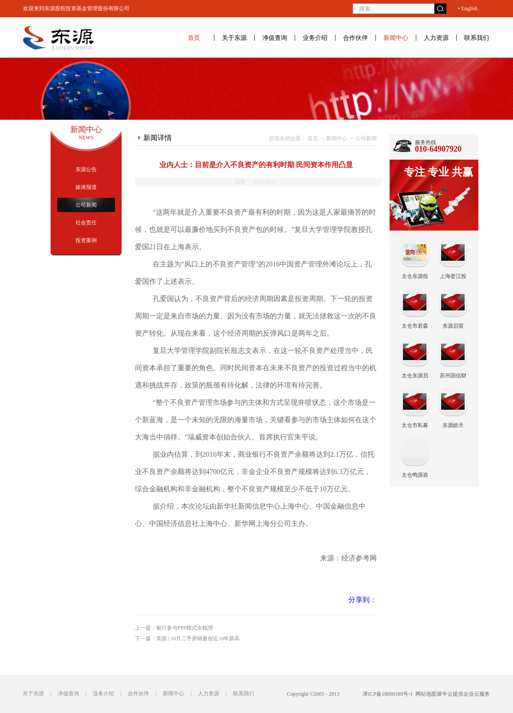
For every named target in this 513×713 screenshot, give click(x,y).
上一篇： (174, 628)
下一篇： (187, 638)
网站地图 (425, 694)
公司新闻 (366, 138)
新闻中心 (336, 138)
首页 (194, 38)
